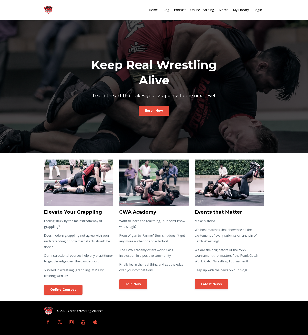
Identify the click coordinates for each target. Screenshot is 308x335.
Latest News (211, 284)
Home (153, 10)
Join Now (133, 284)
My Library (241, 10)
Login (258, 10)
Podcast (180, 10)
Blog (165, 10)
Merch (223, 10)
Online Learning (202, 10)
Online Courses (63, 290)
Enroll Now (154, 111)
